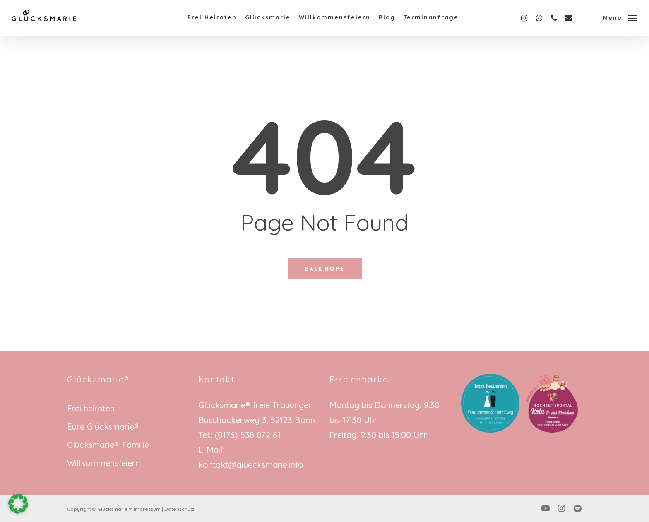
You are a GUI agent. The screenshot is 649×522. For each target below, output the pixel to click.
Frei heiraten (91, 408)
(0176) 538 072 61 (248, 435)
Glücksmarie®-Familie (108, 445)
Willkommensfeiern (103, 463)
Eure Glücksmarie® (103, 426)
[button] (620, 18)
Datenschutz (179, 509)
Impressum (147, 509)
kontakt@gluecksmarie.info (250, 464)
